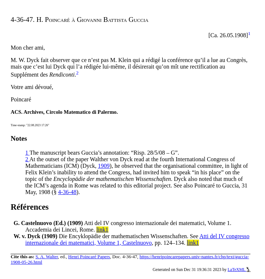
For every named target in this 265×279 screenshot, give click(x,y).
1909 (104, 166)
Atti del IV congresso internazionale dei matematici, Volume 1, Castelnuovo (137, 239)
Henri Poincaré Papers (89, 256)
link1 (102, 229)
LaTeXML (239, 269)
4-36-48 (67, 192)
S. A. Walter (46, 256)
